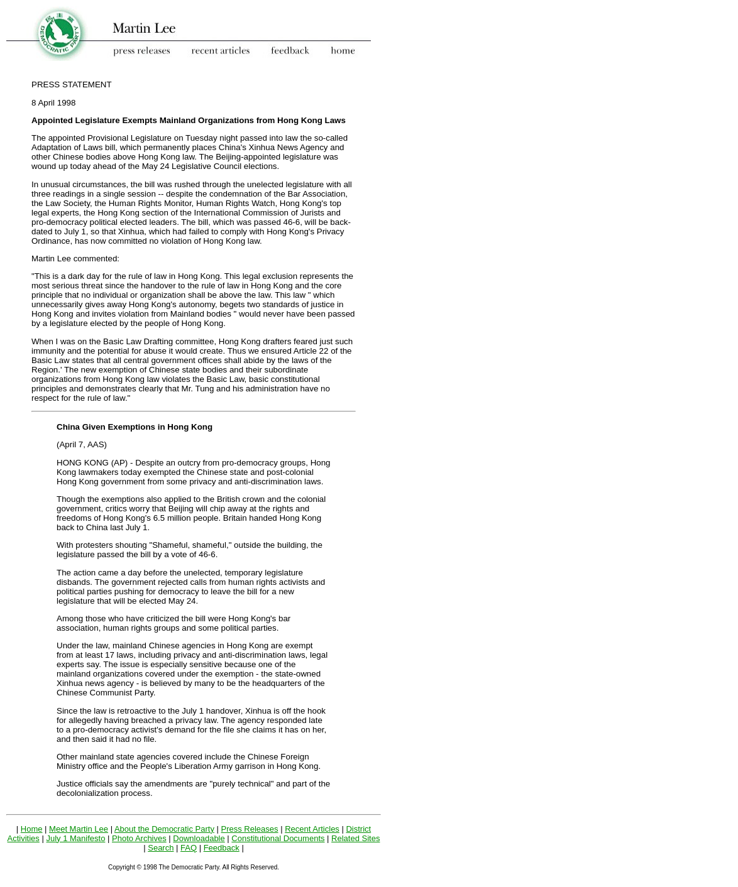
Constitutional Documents (277, 838)
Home (32, 829)
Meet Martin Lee (78, 829)
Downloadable (198, 838)
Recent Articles (312, 829)
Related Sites (355, 838)
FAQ (188, 847)
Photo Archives (139, 838)
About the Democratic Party (164, 829)
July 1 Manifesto (75, 838)
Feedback (222, 847)
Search (160, 847)
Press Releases (249, 829)
